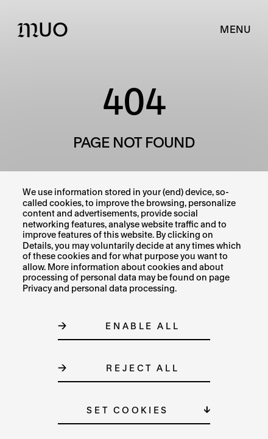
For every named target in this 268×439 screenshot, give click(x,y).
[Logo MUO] (45, 29)
